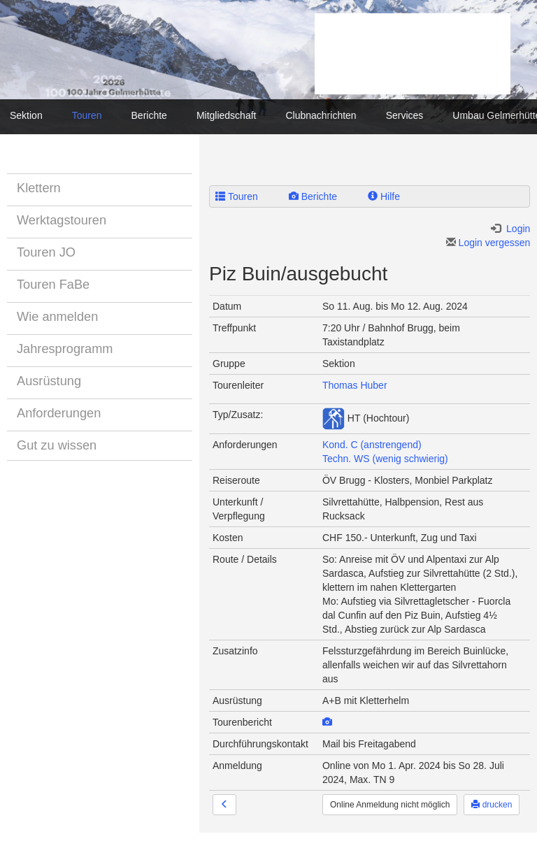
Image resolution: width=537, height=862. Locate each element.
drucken (491, 805)
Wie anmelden (57, 317)
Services (405, 115)
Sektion (26, 115)
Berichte (149, 115)
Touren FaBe (53, 285)
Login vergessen (488, 242)
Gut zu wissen (56, 445)
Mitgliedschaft (226, 115)
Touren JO (46, 252)
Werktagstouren (61, 220)
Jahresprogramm (65, 349)
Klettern (39, 188)
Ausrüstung (49, 381)
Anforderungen (59, 413)
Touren (87, 115)
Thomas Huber (354, 385)
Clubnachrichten (320, 115)
